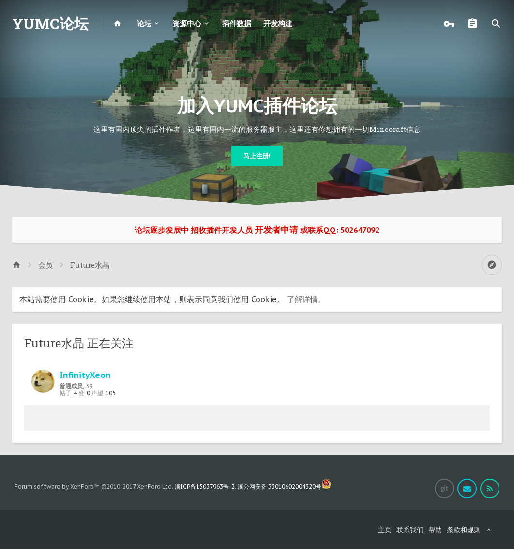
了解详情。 (306, 299)
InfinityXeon (85, 374)
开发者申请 (276, 229)
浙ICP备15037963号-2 (205, 486)
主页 (385, 529)
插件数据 (236, 23)
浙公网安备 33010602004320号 (284, 486)
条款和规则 (464, 529)
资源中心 (186, 23)
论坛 (144, 23)
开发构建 (277, 23)
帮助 (435, 529)
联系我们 (409, 529)
